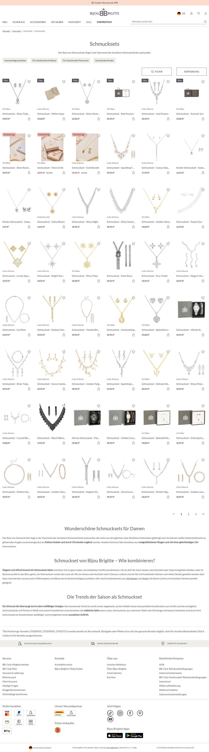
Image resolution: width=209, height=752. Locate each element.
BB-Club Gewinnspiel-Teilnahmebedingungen (183, 677)
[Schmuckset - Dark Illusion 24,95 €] (122, 262)
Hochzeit (74, 22)
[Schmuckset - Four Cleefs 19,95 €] (157, 262)
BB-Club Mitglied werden (15, 664)
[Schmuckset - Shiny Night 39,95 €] (87, 208)
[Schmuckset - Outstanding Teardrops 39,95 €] (122, 316)
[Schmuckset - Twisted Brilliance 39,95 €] (87, 316)
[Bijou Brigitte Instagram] (120, 713)
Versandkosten (112, 747)
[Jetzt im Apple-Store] (115, 735)
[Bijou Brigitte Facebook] (130, 713)
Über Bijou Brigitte (116, 668)
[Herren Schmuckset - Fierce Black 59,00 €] (87, 424)
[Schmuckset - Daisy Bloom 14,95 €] (52, 208)
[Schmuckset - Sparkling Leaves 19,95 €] (122, 370)
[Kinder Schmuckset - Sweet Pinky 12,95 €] (191, 154)
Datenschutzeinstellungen (173, 694)
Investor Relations (116, 664)
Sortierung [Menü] (191, 71)
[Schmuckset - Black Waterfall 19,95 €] (52, 424)
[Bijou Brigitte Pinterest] (139, 713)
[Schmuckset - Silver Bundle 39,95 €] (17, 154)
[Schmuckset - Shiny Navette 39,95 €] (122, 208)
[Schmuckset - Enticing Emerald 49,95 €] (191, 424)
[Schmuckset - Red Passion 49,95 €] (122, 100)
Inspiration (104, 22)
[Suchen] (205, 21)
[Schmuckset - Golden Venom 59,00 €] (157, 208)
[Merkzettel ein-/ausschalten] (29, 82)
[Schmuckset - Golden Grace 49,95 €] (122, 424)
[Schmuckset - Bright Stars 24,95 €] (52, 262)
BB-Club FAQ (9, 668)
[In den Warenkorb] (29, 118)
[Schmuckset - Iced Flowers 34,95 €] (157, 100)
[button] (191, 13)
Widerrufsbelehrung (169, 685)
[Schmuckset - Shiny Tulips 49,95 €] (17, 100)
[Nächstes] (203, 514)
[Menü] (157, 72)
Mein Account (9, 681)
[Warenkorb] (205, 13)
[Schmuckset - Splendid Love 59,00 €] (157, 316)
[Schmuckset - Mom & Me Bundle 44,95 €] (52, 154)
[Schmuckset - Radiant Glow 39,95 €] (52, 316)
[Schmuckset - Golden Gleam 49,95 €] (52, 479)
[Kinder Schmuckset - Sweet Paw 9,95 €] (17, 208)
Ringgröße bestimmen (13, 689)
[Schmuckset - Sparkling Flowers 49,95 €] (122, 154)
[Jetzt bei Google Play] (134, 735)
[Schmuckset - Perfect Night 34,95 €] (157, 479)
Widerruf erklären (168, 689)
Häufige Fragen (10, 685)
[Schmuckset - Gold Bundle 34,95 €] (87, 154)
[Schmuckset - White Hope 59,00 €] (52, 100)
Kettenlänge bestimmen (14, 694)
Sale (88, 22)
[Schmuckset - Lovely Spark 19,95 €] (17, 262)
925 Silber (57, 22)
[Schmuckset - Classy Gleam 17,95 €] (157, 154)
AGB (161, 664)
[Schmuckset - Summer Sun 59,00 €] (191, 100)
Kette (145, 578)
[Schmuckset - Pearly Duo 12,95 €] (191, 208)
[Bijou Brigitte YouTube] (110, 719)
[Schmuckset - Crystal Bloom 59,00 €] (17, 424)
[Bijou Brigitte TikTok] (110, 713)
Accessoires (38, 22)
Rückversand (9, 677)
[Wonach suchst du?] (169, 21)
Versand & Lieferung (12, 672)
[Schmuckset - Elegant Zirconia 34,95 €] (87, 479)
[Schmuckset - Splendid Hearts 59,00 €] (157, 424)
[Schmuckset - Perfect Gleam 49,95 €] (17, 479)
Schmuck (19, 22)
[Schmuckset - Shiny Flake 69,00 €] (87, 262)
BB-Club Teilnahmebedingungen (176, 668)
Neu (4, 22)
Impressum (165, 681)
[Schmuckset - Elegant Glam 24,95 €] (191, 262)
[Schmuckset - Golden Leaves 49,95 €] (191, 479)
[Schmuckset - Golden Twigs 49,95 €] (87, 370)
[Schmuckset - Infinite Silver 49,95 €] (191, 316)
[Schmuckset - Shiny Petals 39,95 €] (191, 370)
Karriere (111, 677)
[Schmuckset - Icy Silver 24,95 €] (17, 316)
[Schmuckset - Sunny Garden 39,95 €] (52, 370)
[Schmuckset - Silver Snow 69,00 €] (87, 100)
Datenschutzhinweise (170, 672)
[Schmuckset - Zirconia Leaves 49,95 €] (122, 479)
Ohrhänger (132, 578)
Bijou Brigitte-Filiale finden (69, 668)
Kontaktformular (63, 664)
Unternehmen (114, 672)
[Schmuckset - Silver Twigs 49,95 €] (17, 370)
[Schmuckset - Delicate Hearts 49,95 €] (157, 370)
